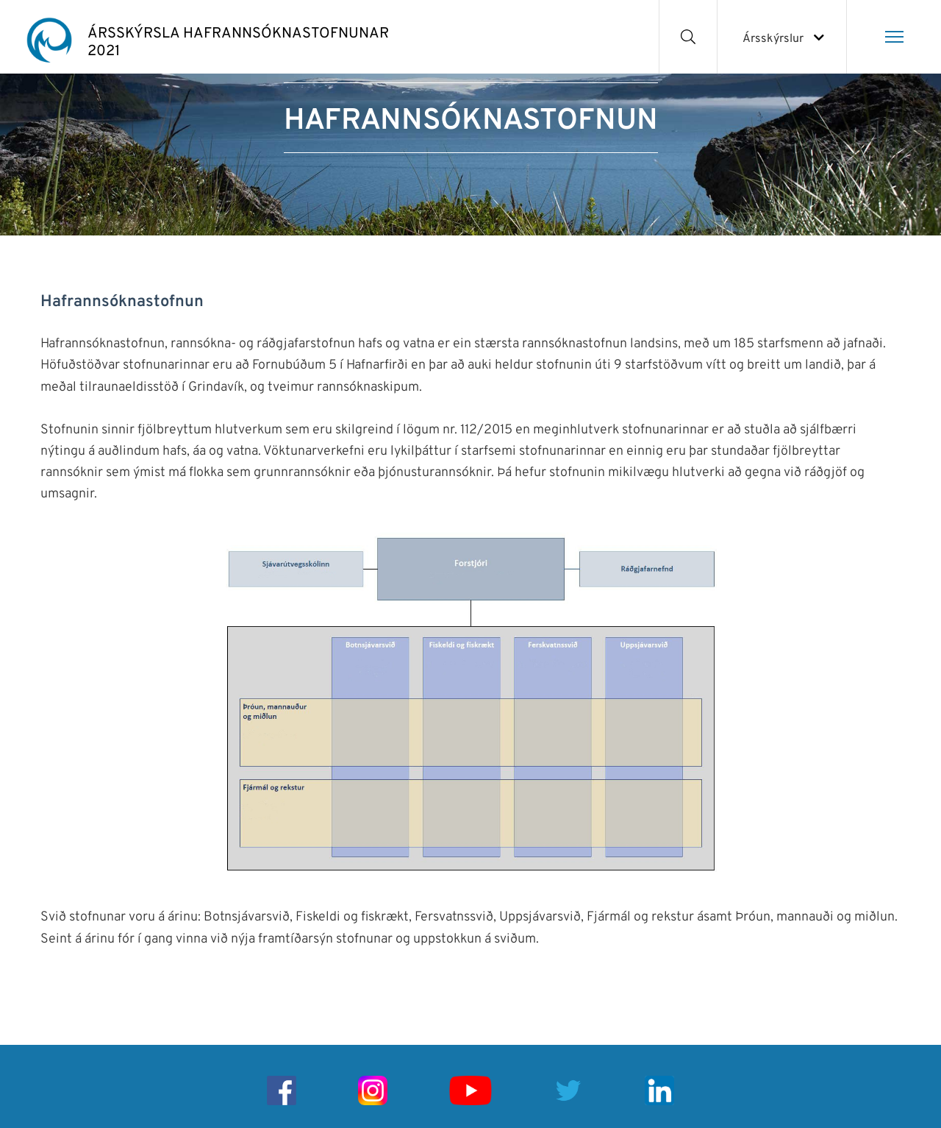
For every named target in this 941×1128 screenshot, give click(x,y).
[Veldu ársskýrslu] (782, 37)
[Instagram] (372, 1090)
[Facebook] (281, 1090)
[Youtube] (470, 1090)
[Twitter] (568, 1090)
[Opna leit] (688, 37)
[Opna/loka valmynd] (894, 37)
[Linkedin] (659, 1090)
